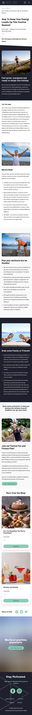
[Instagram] (19, 691)
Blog (8, 8)
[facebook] (16, 611)
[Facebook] (12, 691)
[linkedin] (21, 611)
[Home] (10, 2)
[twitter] (26, 611)
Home (3, 8)
